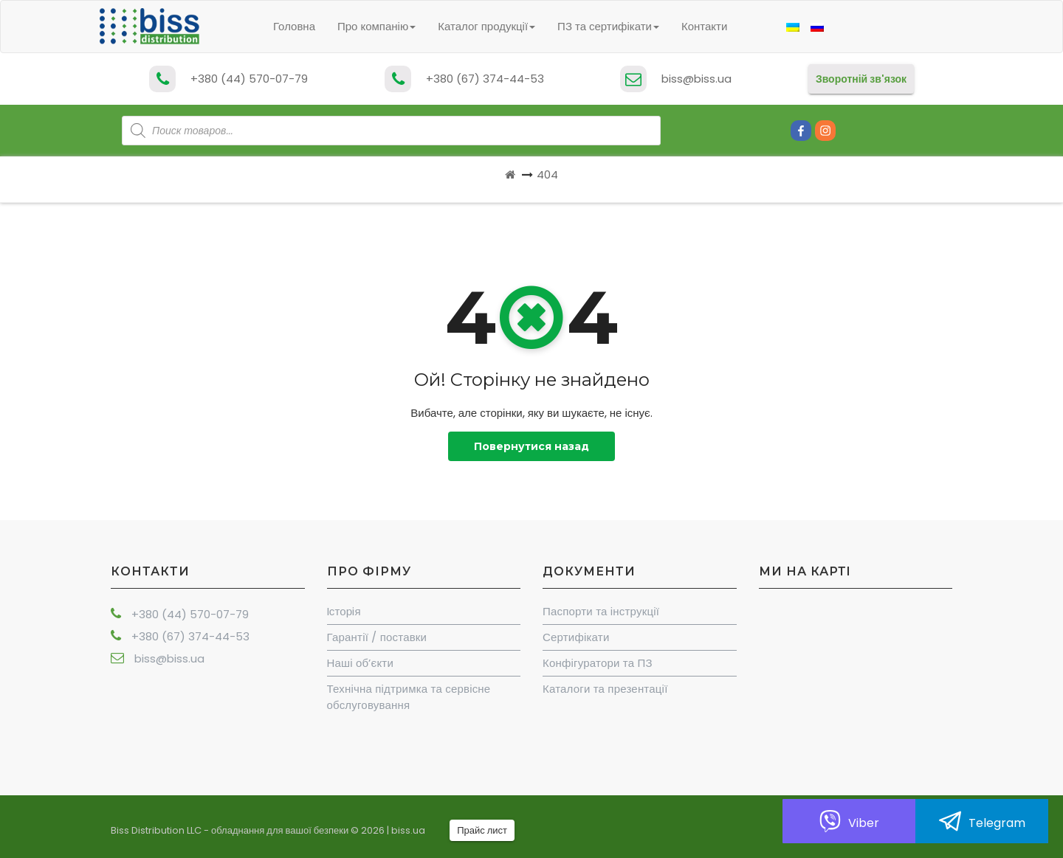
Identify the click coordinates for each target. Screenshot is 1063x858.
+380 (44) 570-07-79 (249, 78)
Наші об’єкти (360, 663)
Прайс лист (482, 830)
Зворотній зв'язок (861, 79)
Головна (294, 26)
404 (547, 174)
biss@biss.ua (696, 78)
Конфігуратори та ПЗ (598, 663)
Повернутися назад (531, 446)
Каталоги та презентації (605, 688)
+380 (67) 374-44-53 (485, 78)
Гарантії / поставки (377, 637)
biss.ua (408, 830)
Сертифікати (576, 637)
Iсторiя (344, 611)
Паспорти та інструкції (601, 611)
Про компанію (376, 26)
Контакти (704, 26)
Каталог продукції (486, 26)
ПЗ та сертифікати (608, 26)
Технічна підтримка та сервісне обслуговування (409, 697)
